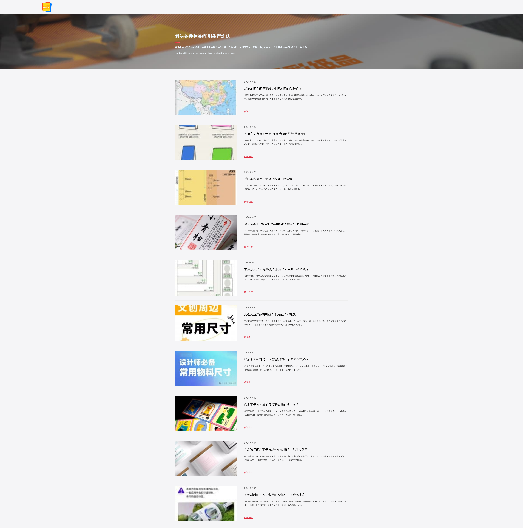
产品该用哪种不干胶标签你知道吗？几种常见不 (275, 449)
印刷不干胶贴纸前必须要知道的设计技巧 (271, 404)
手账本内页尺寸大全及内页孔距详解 (268, 179)
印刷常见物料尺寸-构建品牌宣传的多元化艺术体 (276, 359)
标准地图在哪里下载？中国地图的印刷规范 (272, 88)
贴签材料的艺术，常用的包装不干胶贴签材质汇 (275, 494)
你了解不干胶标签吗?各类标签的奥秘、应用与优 (276, 224)
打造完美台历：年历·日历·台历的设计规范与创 (275, 133)
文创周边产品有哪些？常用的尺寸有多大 (271, 314)
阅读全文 (248, 111)
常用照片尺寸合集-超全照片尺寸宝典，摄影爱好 (276, 269)
